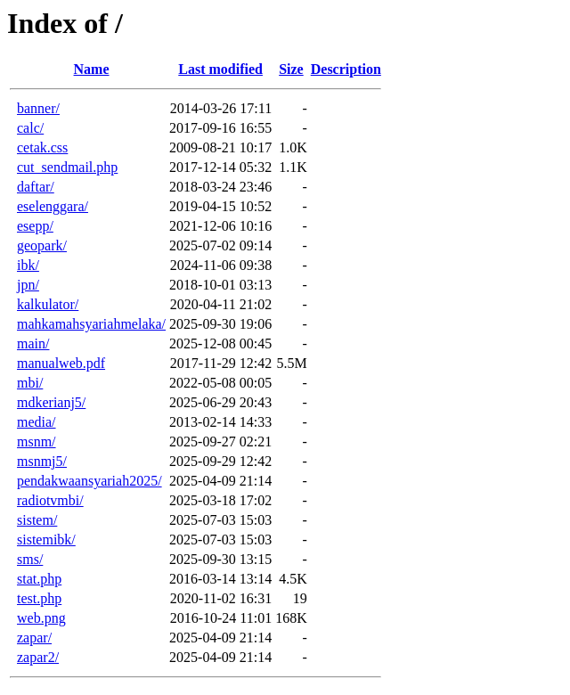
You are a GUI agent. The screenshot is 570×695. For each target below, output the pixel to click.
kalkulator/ (47, 304)
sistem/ (37, 519)
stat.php (39, 578)
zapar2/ (38, 657)
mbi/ (30, 382)
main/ (33, 343)
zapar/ (34, 637)
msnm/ (36, 441)
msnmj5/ (42, 461)
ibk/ (28, 265)
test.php (39, 598)
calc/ (30, 127)
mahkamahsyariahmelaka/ (91, 323)
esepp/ (35, 225)
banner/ (38, 108)
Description (346, 69)
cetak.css (42, 147)
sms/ (30, 559)
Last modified (220, 69)
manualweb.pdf (61, 363)
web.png (41, 618)
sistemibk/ (46, 539)
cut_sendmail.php (67, 167)
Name (92, 69)
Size (291, 69)
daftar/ (35, 186)
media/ (36, 421)
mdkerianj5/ (51, 402)
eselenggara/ (52, 206)
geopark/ (42, 245)
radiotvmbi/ (50, 500)
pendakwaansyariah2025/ (89, 480)
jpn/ (28, 284)
